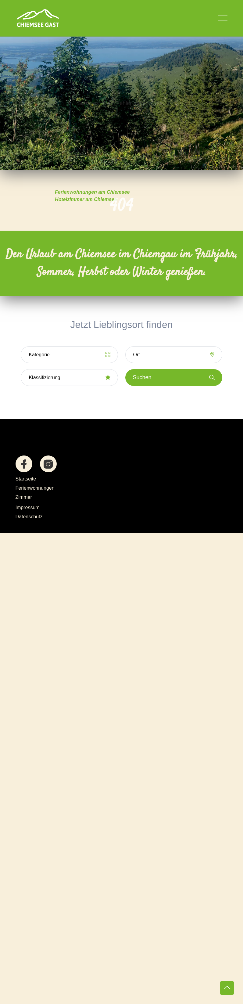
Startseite (26, 478)
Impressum (28, 507)
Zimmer (24, 497)
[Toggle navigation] (223, 18)
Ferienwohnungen (35, 488)
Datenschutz (29, 516)
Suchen (174, 377)
